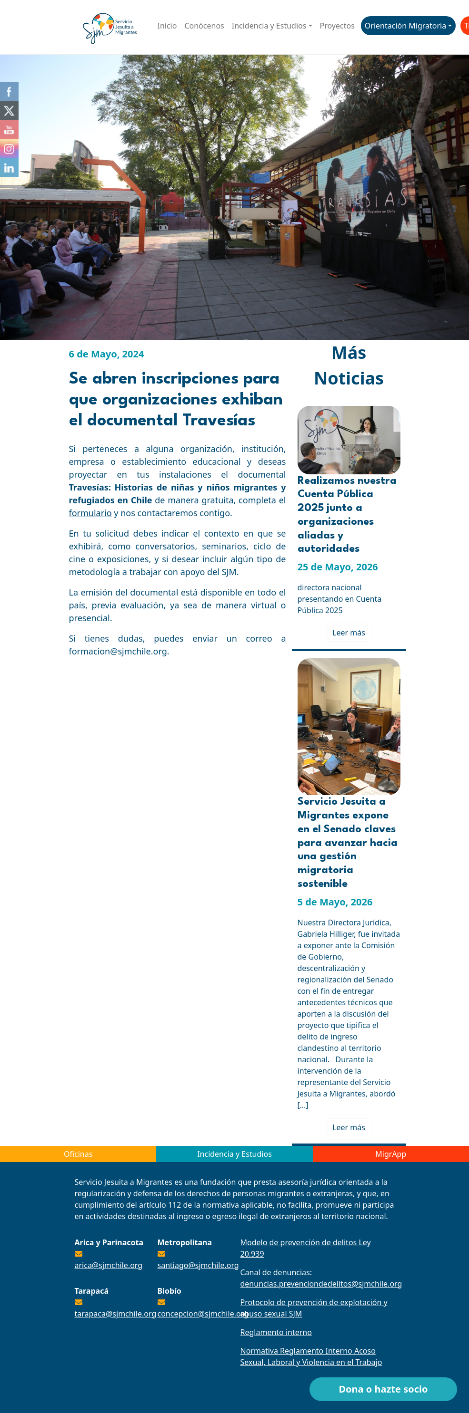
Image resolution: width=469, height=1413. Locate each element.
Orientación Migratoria (405, 25)
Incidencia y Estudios (269, 25)
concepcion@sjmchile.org (203, 1313)
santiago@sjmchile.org (198, 1265)
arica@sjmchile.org (109, 1265)
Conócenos (204, 25)
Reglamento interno (276, 1332)
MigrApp (390, 1154)
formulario (90, 513)
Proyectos (337, 25)
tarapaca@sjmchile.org (116, 1313)
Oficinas (78, 1154)
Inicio (167, 25)
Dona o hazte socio (383, 1389)
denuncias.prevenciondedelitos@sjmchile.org (321, 1283)
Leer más (348, 632)
